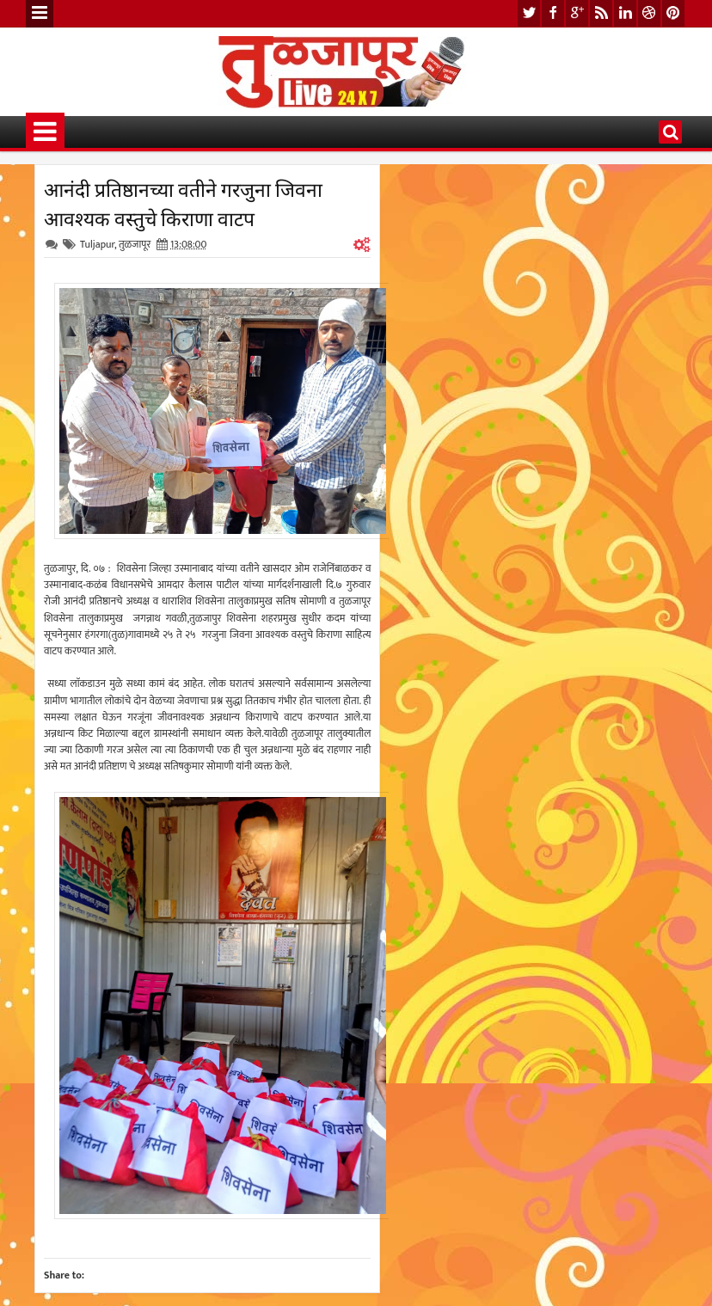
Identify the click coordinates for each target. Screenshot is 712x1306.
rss (601, 13)
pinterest (673, 13)
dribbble (649, 13)
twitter (529, 13)
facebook (553, 13)
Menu (39, 14)
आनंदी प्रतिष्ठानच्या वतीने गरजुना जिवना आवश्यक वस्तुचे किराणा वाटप (183, 203)
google (577, 13)
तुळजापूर (134, 244)
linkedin (625, 13)
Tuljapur (97, 244)
